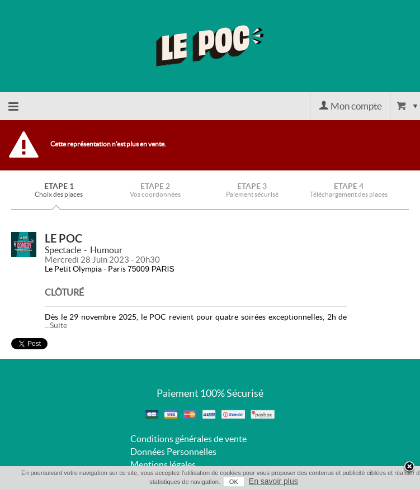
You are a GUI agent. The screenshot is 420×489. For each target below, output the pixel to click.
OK (233, 481)
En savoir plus (273, 481)
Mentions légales (163, 464)
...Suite (56, 325)
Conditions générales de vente (188, 439)
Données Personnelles (173, 452)
